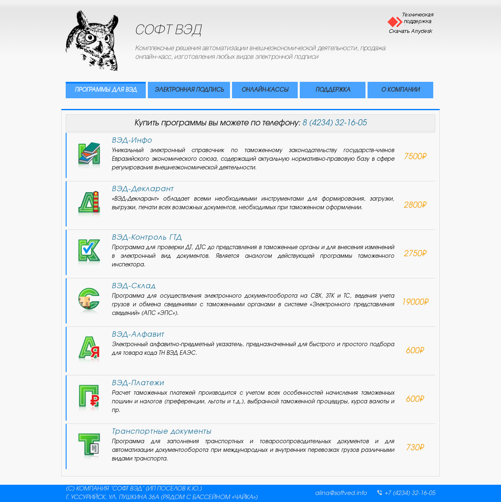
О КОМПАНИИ (400, 90)
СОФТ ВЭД (169, 31)
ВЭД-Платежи (138, 382)
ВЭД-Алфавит (138, 334)
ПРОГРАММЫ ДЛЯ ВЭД (106, 90)
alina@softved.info (341, 493)
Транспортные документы (161, 431)
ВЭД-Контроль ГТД (147, 237)
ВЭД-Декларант (143, 188)
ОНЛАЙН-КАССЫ (264, 90)
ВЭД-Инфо (132, 140)
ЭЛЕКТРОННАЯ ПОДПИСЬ (189, 90)
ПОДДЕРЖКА (332, 90)
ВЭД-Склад (134, 285)
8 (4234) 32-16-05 (334, 123)
